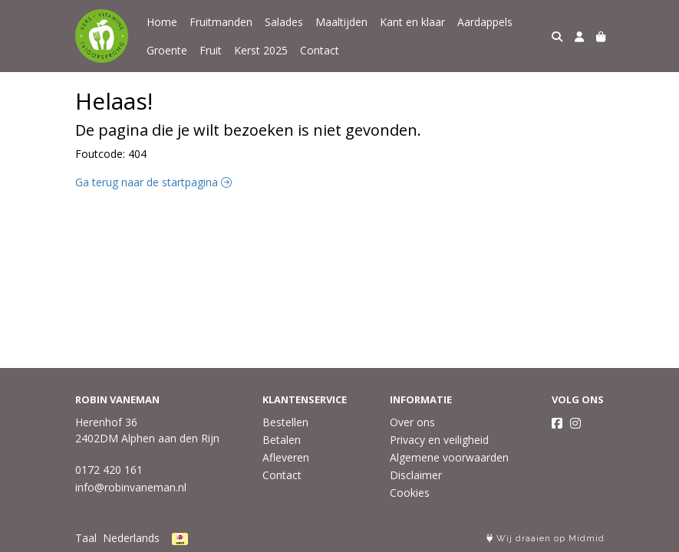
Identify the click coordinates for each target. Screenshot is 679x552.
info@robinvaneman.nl (130, 487)
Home (162, 22)
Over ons (412, 422)
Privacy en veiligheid (439, 439)
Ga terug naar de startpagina (153, 182)
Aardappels (485, 22)
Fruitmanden (221, 22)
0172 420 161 (109, 469)
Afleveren (285, 457)
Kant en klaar (412, 22)
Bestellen (285, 422)
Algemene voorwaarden (449, 457)
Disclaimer (416, 475)
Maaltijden (341, 22)
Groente (167, 50)
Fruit (210, 50)
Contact (319, 50)
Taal (86, 538)
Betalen (281, 439)
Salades (284, 22)
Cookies (410, 492)
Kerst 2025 (261, 50)
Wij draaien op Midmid (545, 539)
